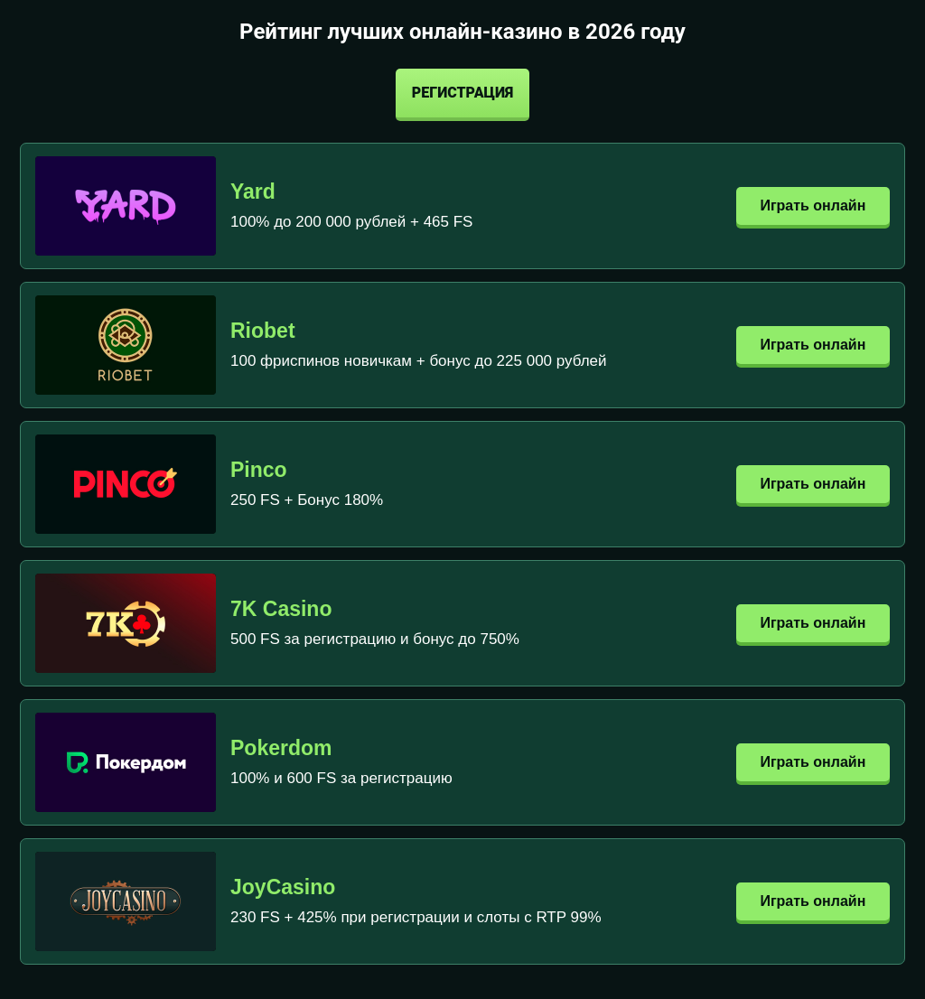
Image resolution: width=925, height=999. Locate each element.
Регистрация (462, 92)
